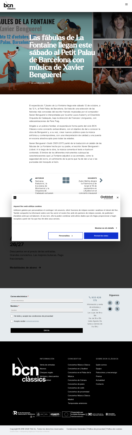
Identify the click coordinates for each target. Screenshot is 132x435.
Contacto (100, 384)
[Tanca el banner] (117, 197)
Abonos (43, 368)
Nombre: (14, 306)
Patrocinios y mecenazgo (106, 372)
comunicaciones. (32, 321)
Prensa (99, 376)
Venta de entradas (47, 365)
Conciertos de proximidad (78, 392)
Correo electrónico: (18, 296)
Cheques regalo (46, 372)
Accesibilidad (45, 380)
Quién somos (101, 365)
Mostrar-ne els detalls (104, 228)
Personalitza (65, 236)
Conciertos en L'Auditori (78, 368)
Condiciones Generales (76, 429)
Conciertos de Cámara (77, 380)
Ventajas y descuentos (49, 376)
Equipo (99, 368)
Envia (46, 330)
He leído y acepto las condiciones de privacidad (33, 316)
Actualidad (100, 380)
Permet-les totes (101, 236)
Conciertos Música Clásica (79, 365)
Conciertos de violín (76, 388)
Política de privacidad (96, 429)
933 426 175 (95, 298)
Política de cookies (114, 429)
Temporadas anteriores (77, 403)
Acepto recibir (26, 321)
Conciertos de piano (76, 384)
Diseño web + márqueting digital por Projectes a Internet (29, 431)
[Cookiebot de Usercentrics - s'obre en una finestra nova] (102, 197)
